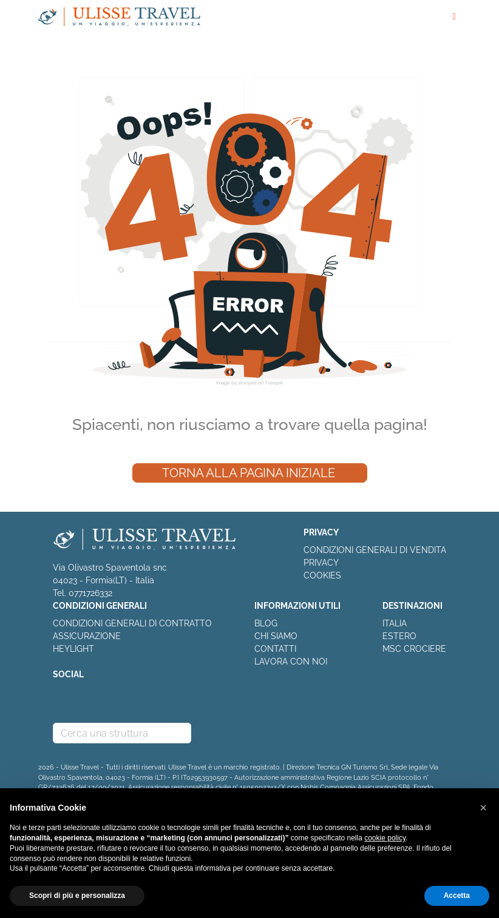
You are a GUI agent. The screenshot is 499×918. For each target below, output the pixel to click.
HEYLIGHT (73, 649)
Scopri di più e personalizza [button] (77, 895)
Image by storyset (236, 383)
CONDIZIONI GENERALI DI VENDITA (375, 550)
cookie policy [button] (385, 838)
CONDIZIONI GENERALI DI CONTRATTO (132, 623)
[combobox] (122, 733)
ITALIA (394, 623)
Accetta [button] (457, 895)
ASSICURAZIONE (87, 636)
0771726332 (90, 593)
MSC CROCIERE (414, 649)
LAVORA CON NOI (290, 661)
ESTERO (399, 636)
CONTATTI (275, 649)
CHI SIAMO (275, 636)
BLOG (265, 623)
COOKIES (322, 575)
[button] (483, 807)
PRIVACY (321, 563)
